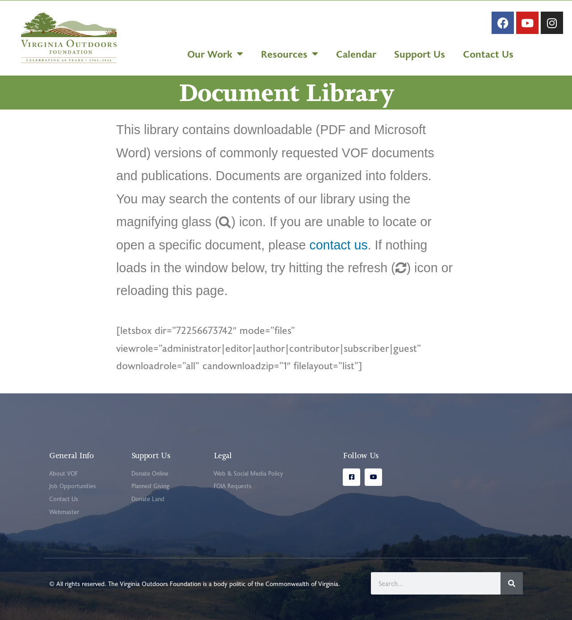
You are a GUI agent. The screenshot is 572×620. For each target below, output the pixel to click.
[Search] (511, 583)
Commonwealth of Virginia (301, 583)
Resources (289, 53)
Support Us (419, 53)
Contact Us (488, 53)
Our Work (215, 53)
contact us (338, 245)
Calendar (356, 53)
